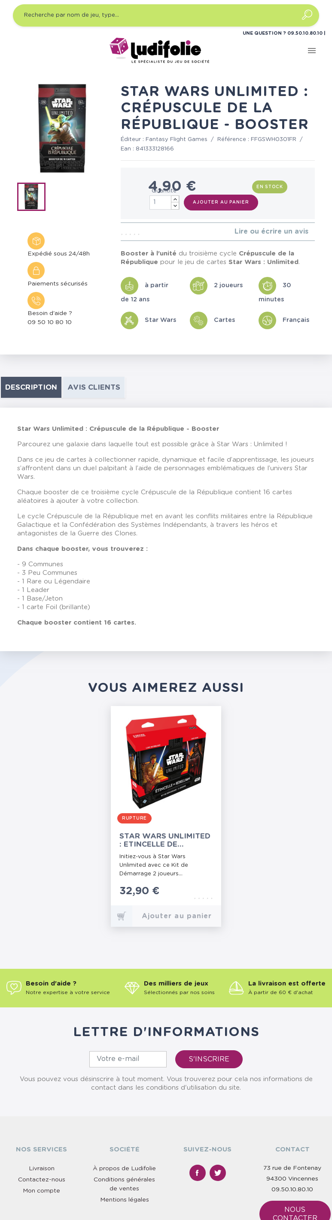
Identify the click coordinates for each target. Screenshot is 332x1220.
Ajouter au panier (221, 202)
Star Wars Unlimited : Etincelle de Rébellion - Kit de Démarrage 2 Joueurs (164, 840)
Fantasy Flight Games (176, 139)
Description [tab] (31, 387)
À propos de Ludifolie (124, 1169)
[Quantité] (164, 202)
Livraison (42, 1169)
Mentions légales (124, 1200)
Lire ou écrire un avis (271, 231)
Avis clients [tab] (93, 387)
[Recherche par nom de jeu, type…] (166, 15)
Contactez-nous (41, 1180)
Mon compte (41, 1191)
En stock (269, 187)
